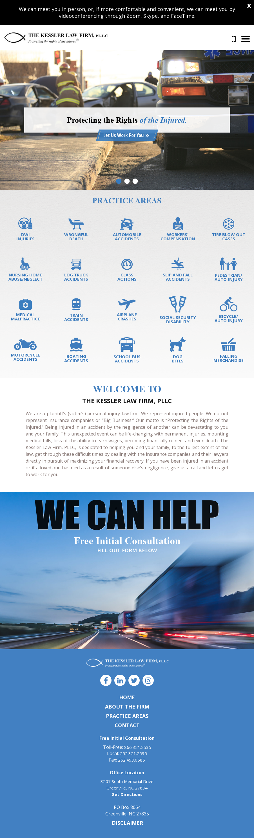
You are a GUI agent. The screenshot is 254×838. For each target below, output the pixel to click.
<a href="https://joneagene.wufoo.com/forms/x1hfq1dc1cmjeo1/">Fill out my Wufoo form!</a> (127, 602)
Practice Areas (127, 715)
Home (127, 697)
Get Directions (127, 794)
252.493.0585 (131, 760)
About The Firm (127, 706)
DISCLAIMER (127, 822)
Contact (127, 725)
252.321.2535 (133, 753)
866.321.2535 (234, 39)
